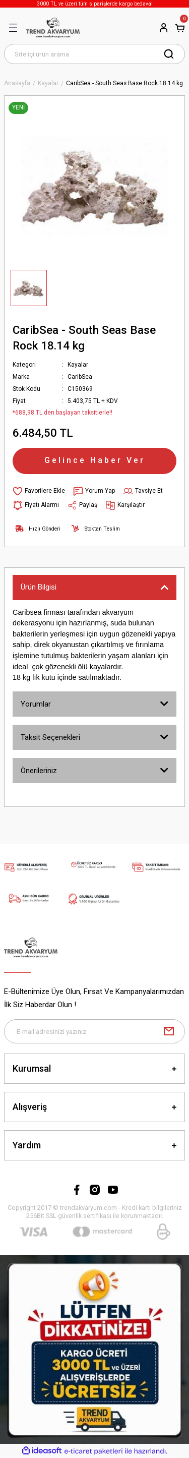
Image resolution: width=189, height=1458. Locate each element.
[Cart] (180, 28)
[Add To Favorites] (39, 491)
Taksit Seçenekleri (50, 737)
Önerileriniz (39, 770)
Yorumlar (36, 704)
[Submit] (169, 1031)
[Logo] (53, 28)
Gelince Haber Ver (94, 460)
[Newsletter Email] (94, 1031)
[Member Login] (164, 28)
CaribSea (80, 376)
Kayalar (78, 364)
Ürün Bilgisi (38, 587)
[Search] (94, 54)
